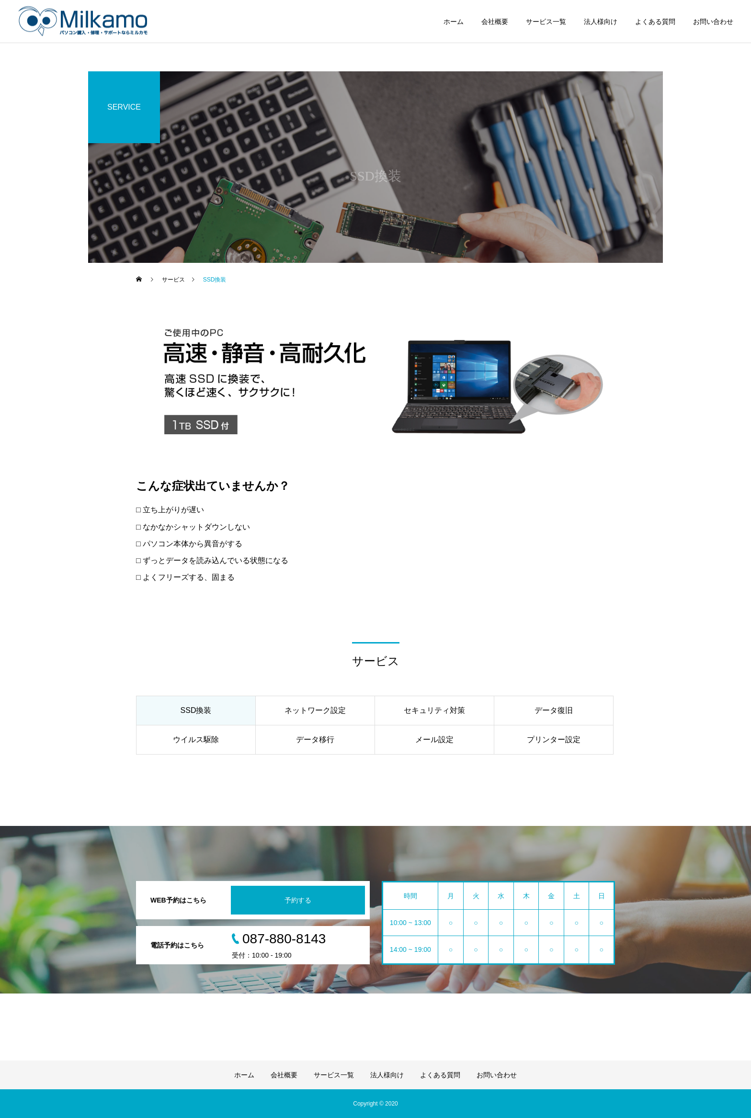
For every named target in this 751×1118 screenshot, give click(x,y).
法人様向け (600, 21)
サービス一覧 (546, 21)
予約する (297, 900)
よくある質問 (655, 21)
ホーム (454, 21)
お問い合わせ (713, 21)
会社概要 (494, 21)
